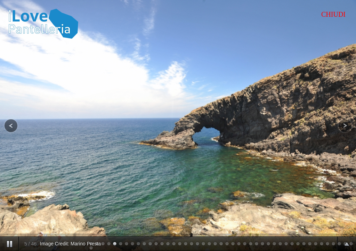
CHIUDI (333, 14)
